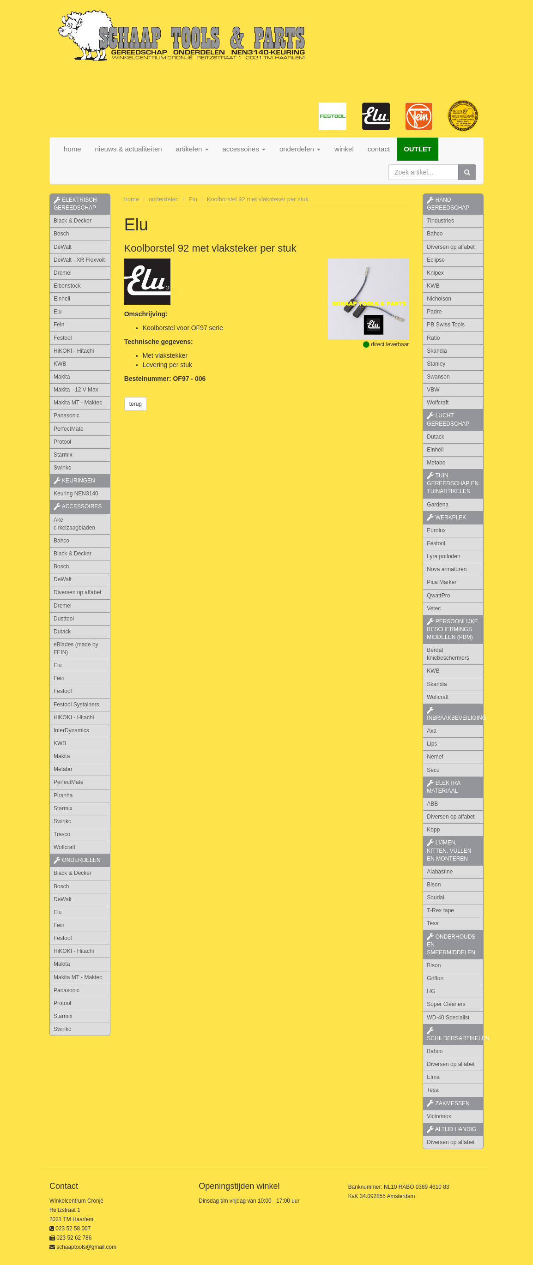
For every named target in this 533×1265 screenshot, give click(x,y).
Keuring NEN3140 (76, 493)
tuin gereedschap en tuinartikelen (452, 483)
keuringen (74, 480)
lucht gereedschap (448, 419)
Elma (433, 1077)
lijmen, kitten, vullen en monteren (449, 850)
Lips (432, 744)
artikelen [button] (192, 149)
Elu (57, 311)
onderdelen (164, 199)
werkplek (446, 517)
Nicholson (439, 298)
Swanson (438, 376)
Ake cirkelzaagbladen (74, 524)
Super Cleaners (446, 1004)
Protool (62, 442)
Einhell (62, 298)
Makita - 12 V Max (76, 389)
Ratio (433, 338)
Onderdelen (77, 860)
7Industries (440, 220)
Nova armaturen (446, 569)
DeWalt (63, 247)
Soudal (435, 897)
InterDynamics (71, 730)
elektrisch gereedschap (75, 204)
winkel (344, 149)
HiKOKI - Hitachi (74, 351)
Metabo (63, 769)
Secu (433, 770)
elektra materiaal (443, 787)
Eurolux (436, 530)
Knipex (435, 273)
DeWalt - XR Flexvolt (79, 260)
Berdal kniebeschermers (448, 654)
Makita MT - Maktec (78, 402)
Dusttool (64, 618)
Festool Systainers (76, 704)
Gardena (437, 504)
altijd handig (451, 1129)
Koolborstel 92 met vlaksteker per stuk (258, 199)
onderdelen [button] (300, 149)
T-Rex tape (440, 910)
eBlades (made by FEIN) (76, 648)
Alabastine (440, 871)
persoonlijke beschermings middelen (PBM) (452, 629)
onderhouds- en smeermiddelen (452, 945)
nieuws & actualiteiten (128, 149)
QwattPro (438, 595)
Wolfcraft (64, 847)
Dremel (63, 273)
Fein (59, 324)
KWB (60, 364)
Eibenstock (67, 286)
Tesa (432, 923)
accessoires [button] (244, 149)
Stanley (436, 364)
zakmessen (448, 1103)
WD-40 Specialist (448, 1017)
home (72, 149)
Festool (63, 338)
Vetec (434, 608)
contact (379, 149)
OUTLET (417, 149)
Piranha (63, 795)
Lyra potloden (443, 556)
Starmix (63, 455)
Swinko (63, 467)
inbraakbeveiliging (455, 714)
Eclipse (436, 260)
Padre (434, 311)
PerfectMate (69, 429)
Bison (434, 884)
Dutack (62, 631)
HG (431, 991)
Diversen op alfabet (77, 592)
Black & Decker (72, 220)
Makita (62, 376)
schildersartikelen (455, 1035)
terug (135, 404)
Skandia (437, 351)
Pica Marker (441, 582)
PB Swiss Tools (446, 324)
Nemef (435, 756)
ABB (432, 804)
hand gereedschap (448, 204)
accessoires (78, 506)
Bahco (61, 540)
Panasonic (66, 415)
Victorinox (439, 1116)
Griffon (435, 978)
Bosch (61, 233)
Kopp (433, 829)
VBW (433, 389)
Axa (431, 731)
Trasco (62, 834)
